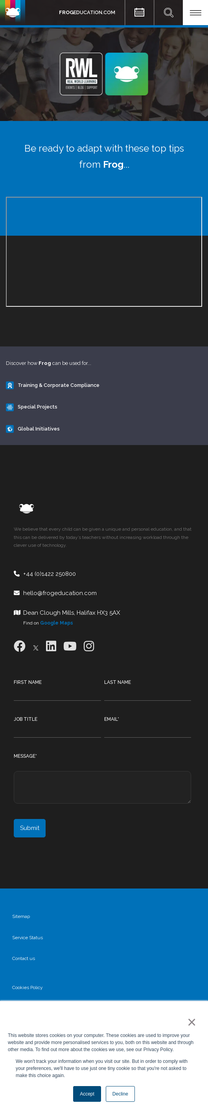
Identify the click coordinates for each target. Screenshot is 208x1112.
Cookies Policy (27, 987)
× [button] (190, 1022)
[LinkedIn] (51, 646)
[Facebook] (20, 646)
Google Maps (56, 623)
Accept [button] (87, 1094)
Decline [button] (120, 1094)
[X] (36, 646)
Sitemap (21, 916)
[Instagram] (89, 646)
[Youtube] (70, 646)
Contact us (23, 958)
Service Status (27, 937)
